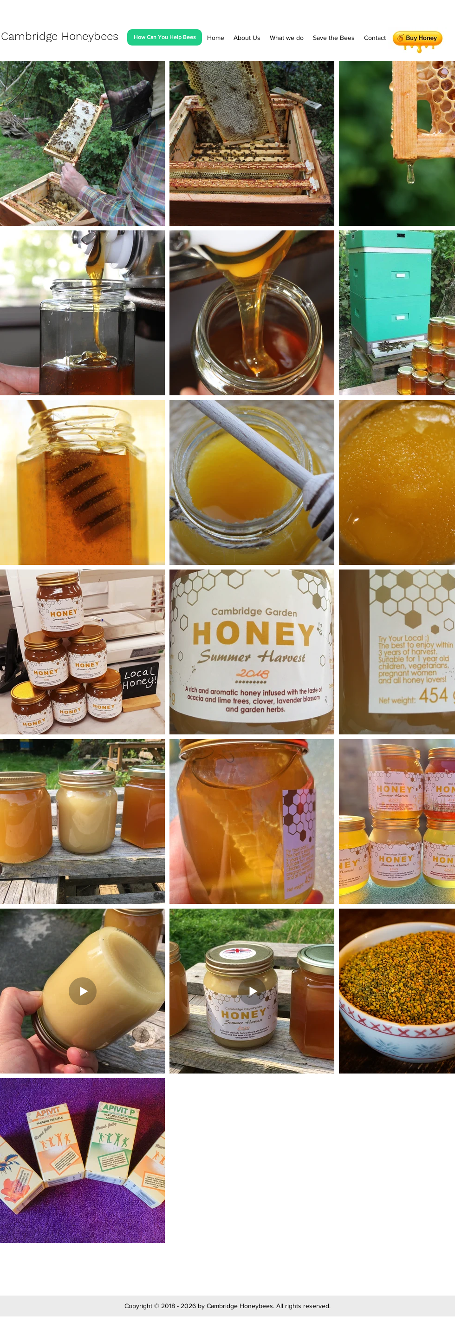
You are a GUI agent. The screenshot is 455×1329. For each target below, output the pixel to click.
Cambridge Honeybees (59, 36)
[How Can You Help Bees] (164, 37)
